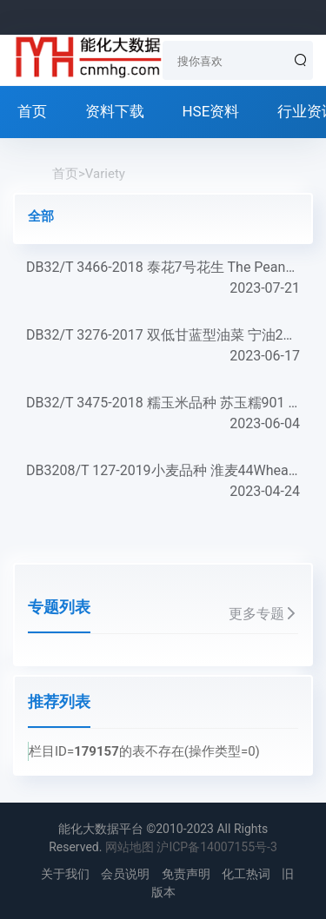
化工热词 (246, 874)
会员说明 (125, 874)
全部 (41, 216)
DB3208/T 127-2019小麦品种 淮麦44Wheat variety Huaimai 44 (163, 482)
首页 (32, 111)
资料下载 (114, 111)
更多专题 (263, 613)
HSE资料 (210, 111)
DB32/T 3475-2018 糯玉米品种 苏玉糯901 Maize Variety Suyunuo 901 (163, 414)
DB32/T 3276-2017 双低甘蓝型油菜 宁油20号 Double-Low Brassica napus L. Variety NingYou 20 (163, 347)
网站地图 (129, 847)
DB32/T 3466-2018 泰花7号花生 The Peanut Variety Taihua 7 (163, 279)
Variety (105, 174)
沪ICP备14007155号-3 (216, 847)
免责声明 (186, 874)
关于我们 (65, 874)
